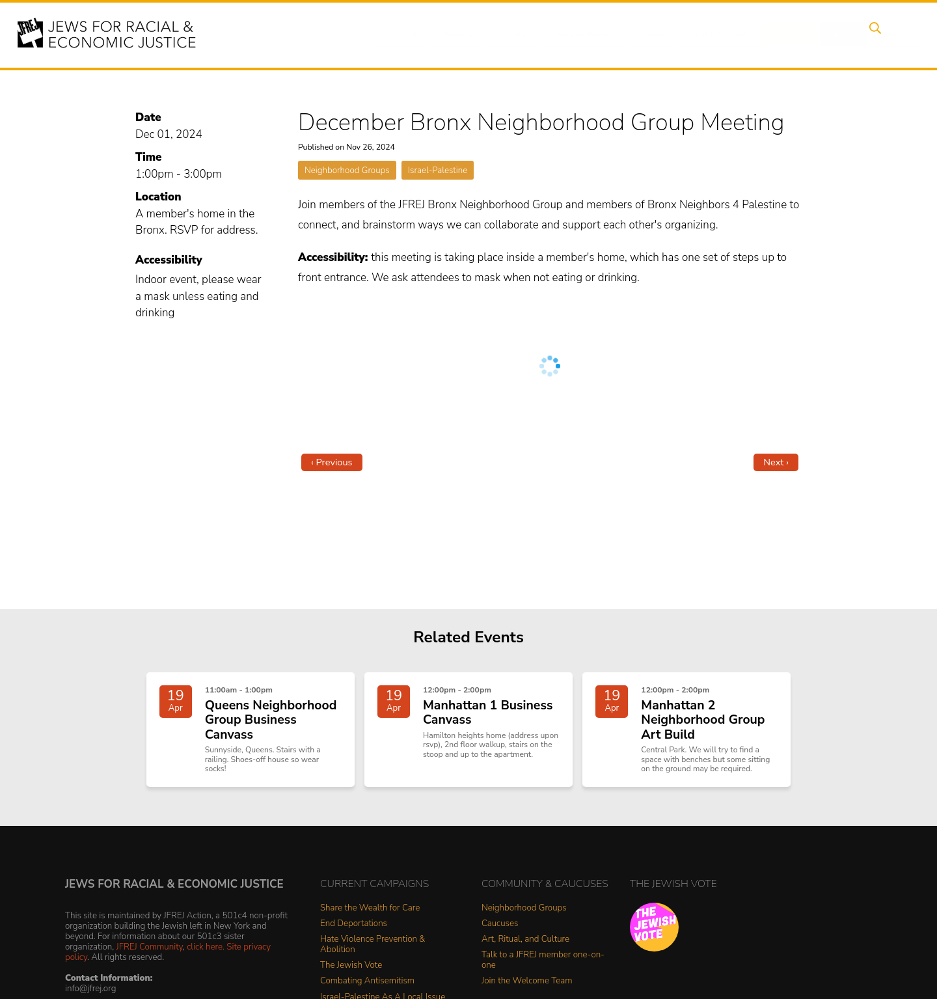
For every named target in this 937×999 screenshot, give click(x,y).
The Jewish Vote (351, 972)
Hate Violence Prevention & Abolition (372, 951)
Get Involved (706, 34)
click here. (205, 953)
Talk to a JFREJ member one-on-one (543, 967)
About (404, 34)
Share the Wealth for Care (370, 914)
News (642, 34)
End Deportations (353, 930)
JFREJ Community (149, 953)
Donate (773, 34)
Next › (776, 462)
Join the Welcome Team (527, 987)
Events (455, 34)
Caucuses (500, 930)
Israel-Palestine (438, 170)
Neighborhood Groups (347, 170)
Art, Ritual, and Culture (525, 945)
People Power (575, 34)
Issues (507, 34)
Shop (823, 34)
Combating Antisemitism (367, 987)
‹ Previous (332, 462)
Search (872, 34)
